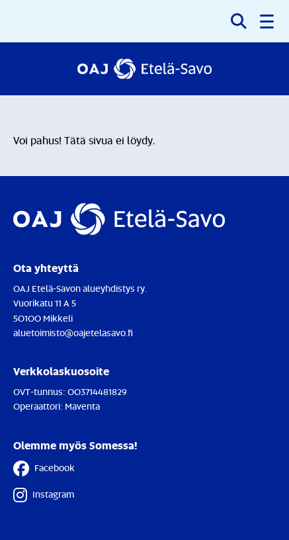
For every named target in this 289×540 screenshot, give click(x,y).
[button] (268, 21)
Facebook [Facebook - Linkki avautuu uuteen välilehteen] (44, 468)
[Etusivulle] (144, 68)
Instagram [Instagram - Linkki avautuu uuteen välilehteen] (43, 495)
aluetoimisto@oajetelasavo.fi (73, 332)
